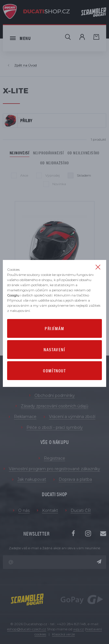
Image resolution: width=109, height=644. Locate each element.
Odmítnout (54, 370)
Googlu (13, 295)
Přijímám (54, 328)
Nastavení (54, 349)
